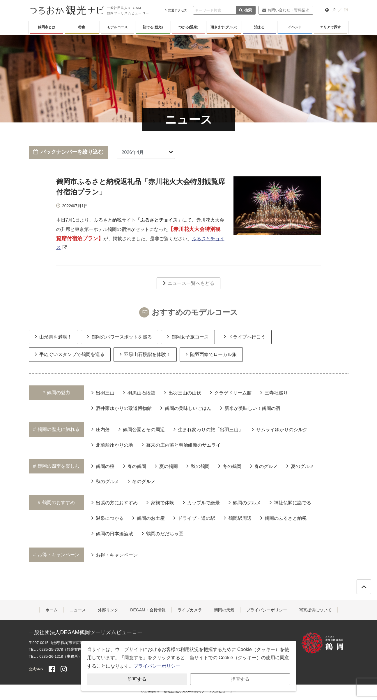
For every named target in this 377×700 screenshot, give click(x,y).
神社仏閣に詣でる (290, 502)
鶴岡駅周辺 (238, 518)
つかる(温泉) (188, 27)
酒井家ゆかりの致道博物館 (121, 408)
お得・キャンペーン (114, 554)
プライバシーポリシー (266, 610)
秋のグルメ (105, 481)
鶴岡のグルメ (245, 502)
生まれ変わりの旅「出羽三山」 (208, 429)
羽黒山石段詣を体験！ (145, 354)
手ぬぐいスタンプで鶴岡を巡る (70, 354)
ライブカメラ (190, 610)
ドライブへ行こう (245, 336)
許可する (137, 679)
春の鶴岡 (134, 466)
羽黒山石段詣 (139, 392)
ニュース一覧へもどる (188, 283)
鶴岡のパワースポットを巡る (119, 336)
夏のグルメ (300, 466)
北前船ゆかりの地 (112, 445)
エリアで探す (330, 27)
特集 (81, 27)
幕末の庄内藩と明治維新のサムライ (181, 445)
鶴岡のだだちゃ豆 (162, 533)
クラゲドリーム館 (231, 392)
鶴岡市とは (46, 27)
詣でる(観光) (153, 27)
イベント (295, 27)
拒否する (240, 679)
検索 (245, 10)
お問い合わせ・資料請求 (285, 10)
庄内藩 (100, 429)
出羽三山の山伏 (182, 392)
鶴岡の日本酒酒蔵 (112, 533)
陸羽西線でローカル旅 (211, 354)
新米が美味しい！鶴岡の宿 (250, 408)
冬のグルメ (141, 481)
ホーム (51, 610)
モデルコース (117, 27)
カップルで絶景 (201, 502)
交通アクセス (176, 10)
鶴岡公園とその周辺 (141, 429)
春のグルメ (264, 466)
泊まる (259, 27)
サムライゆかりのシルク (279, 429)
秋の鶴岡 (198, 466)
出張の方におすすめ (114, 502)
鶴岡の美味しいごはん (185, 408)
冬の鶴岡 (229, 466)
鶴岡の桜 (102, 466)
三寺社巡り (274, 392)
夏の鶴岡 (166, 466)
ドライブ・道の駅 (194, 518)
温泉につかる (107, 518)
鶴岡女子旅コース (188, 336)
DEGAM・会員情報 (147, 610)
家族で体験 (160, 502)
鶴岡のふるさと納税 (283, 518)
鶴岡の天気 (224, 610)
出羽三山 (102, 392)
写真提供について (315, 610)
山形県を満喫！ (53, 336)
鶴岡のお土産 (148, 518)
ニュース (78, 610)
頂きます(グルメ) (223, 27)
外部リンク (108, 610)
